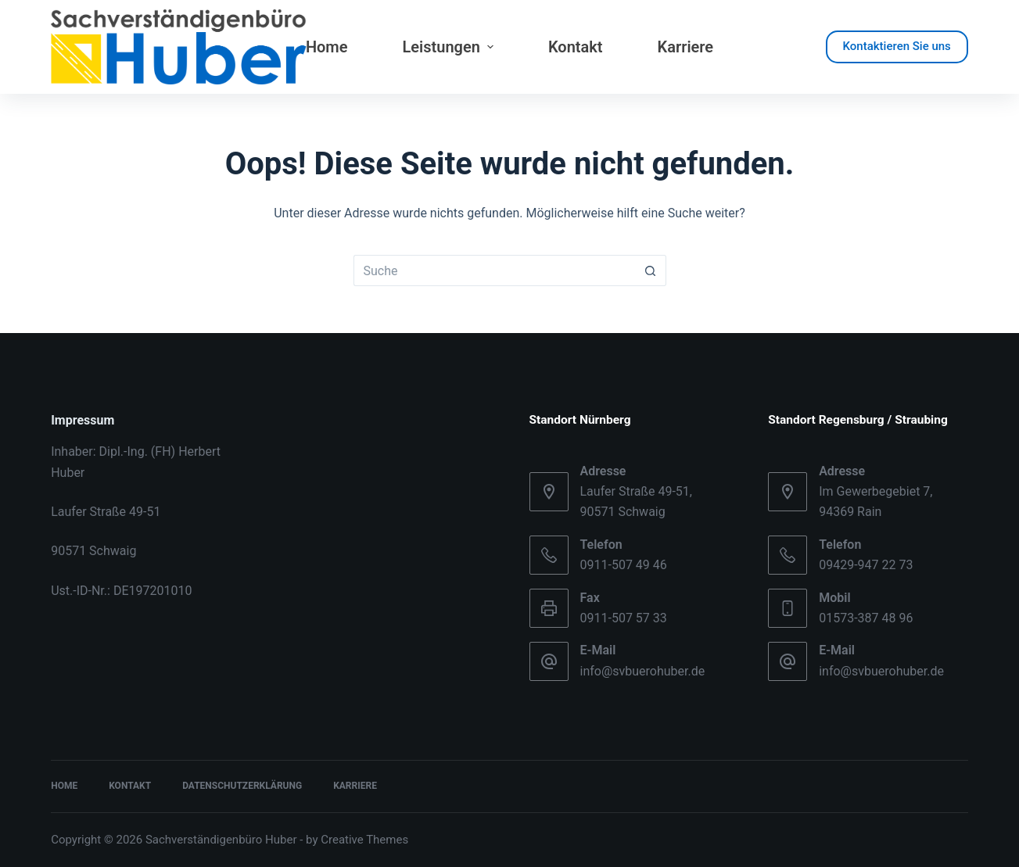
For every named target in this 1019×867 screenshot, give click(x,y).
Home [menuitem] (327, 47)
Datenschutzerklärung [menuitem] (242, 785)
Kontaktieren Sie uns (897, 46)
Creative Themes (364, 840)
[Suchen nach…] (494, 270)
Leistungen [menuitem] (450, 47)
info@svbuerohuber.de (642, 671)
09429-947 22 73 (866, 564)
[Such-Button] (650, 270)
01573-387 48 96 (866, 618)
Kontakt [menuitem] (575, 47)
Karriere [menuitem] (686, 47)
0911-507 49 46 (623, 564)
